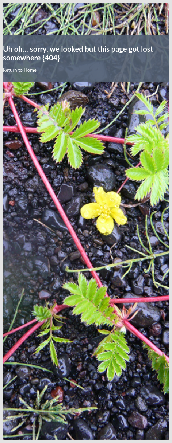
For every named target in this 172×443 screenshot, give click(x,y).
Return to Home (20, 70)
